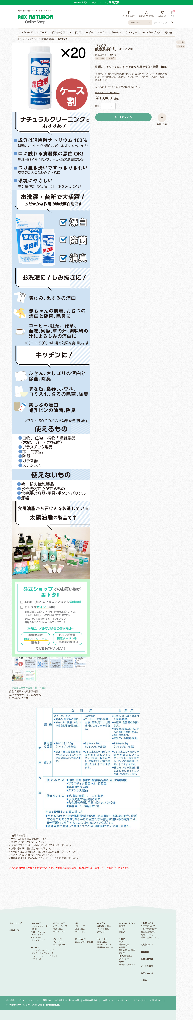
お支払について (148, 932)
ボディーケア (58, 32)
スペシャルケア (38, 934)
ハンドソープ (59, 942)
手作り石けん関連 (127, 950)
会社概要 (10, 1000)
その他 (168, 32)
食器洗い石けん (104, 926)
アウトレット (125, 959)
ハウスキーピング (151, 32)
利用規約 (47, 1000)
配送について (147, 934)
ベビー (89, 32)
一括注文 (145, 980)
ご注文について (148, 926)
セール (122, 961)
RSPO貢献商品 (125, 956)
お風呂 (122, 926)
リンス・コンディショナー (43, 953)
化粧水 (34, 929)
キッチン (116, 32)
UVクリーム (36, 937)
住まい (122, 932)
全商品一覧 (14, 930)
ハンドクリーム (60, 944)
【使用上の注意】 (74, 772)
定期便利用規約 (90, 1000)
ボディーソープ (60, 926)
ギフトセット (81, 932)
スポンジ (101, 932)
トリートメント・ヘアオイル (44, 956)
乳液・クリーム (38, 932)
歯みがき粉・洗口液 (84, 942)
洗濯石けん (80, 929)
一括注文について (149, 929)
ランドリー (131, 32)
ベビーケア (80, 926)
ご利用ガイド (147, 923)
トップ (21, 38)
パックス (33, 38)
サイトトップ (15, 923)
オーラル (102, 32)
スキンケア (27, 32)
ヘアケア (42, 32)
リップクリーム (38, 940)
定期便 (122, 953)
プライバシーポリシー (28, 1000)
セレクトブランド (127, 964)
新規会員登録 (147, 959)
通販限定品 (124, 944)
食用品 (122, 947)
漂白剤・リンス (104, 944)
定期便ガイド (147, 944)
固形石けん (58, 929)
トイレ (122, 929)
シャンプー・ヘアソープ (42, 950)
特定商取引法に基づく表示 (67, 1000)
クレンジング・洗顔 (40, 926)
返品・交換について (150, 937)
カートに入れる (123, 117)
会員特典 (145, 952)
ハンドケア (75, 32)
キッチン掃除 (103, 929)
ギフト (122, 942)
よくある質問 (147, 966)
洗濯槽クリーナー (105, 947)
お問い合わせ (147, 973)
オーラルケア (81, 939)
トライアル (36, 959)
